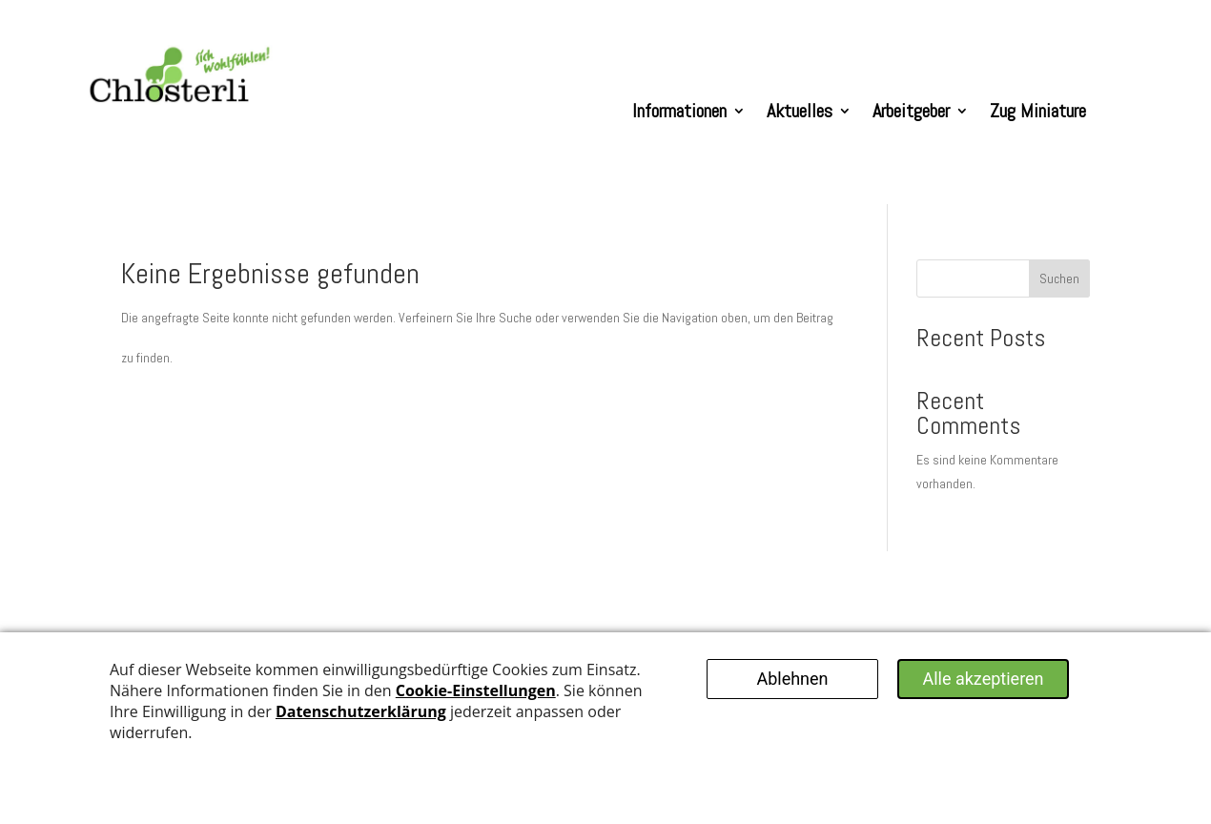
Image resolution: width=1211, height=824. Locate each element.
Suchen (1059, 278)
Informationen (679, 110)
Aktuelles (799, 110)
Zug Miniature (1038, 110)
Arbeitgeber (911, 110)
